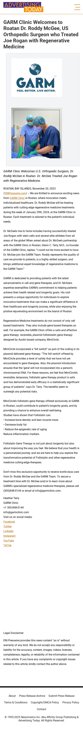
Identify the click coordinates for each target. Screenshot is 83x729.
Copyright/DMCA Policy (45, 702)
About (12, 695)
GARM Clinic (17, 198)
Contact (41, 709)
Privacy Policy (70, 702)
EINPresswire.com (15, 193)
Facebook (9, 521)
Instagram (9, 535)
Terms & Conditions (15, 702)
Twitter (7, 526)
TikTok (7, 545)
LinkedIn (8, 531)
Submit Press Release (61, 695)
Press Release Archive (32, 695)
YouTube (8, 540)
